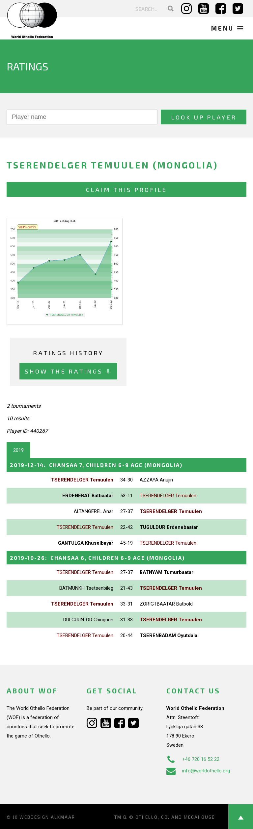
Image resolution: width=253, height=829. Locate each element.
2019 (18, 450)
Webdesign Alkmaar (47, 817)
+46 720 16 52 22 (192, 759)
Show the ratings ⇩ (68, 371)
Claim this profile (126, 189)
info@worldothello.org (198, 771)
